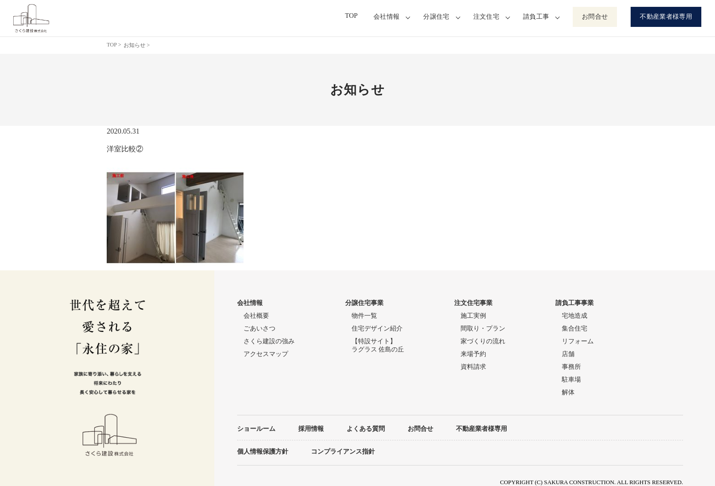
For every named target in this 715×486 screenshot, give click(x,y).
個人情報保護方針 (262, 451)
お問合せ (595, 16)
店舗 (568, 354)
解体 (568, 392)
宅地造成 (574, 315)
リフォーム (578, 341)
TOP (353, 16)
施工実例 (473, 315)
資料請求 (473, 366)
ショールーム (256, 428)
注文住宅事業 (473, 303)
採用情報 (311, 428)
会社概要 (256, 315)
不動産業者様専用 (666, 16)
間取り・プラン (483, 328)
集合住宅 (574, 328)
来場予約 (473, 354)
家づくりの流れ (483, 341)
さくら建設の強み (269, 341)
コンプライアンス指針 (343, 451)
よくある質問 (366, 428)
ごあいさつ (259, 328)
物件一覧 (364, 315)
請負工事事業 (574, 303)
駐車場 (571, 379)
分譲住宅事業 (364, 303)
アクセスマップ (266, 354)
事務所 (571, 366)
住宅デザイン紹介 (377, 328)
